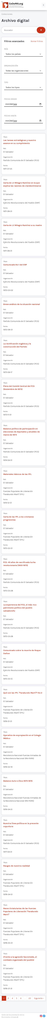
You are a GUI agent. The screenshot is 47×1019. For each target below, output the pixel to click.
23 (30, 998)
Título (5, 137)
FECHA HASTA (10, 115)
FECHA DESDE (10, 99)
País (4, 148)
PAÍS (6, 49)
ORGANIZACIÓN (11, 65)
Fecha (5, 165)
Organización (8, 157)
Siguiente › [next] (39, 998)
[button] (43, 5)
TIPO (6, 82)
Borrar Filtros (37, 41)
